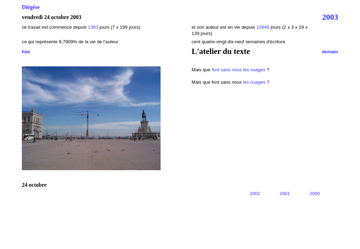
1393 (93, 27)
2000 (315, 193)
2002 (255, 193)
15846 (262, 27)
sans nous (231, 69)
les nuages (254, 69)
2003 (330, 16)
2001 (285, 193)
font (215, 69)
